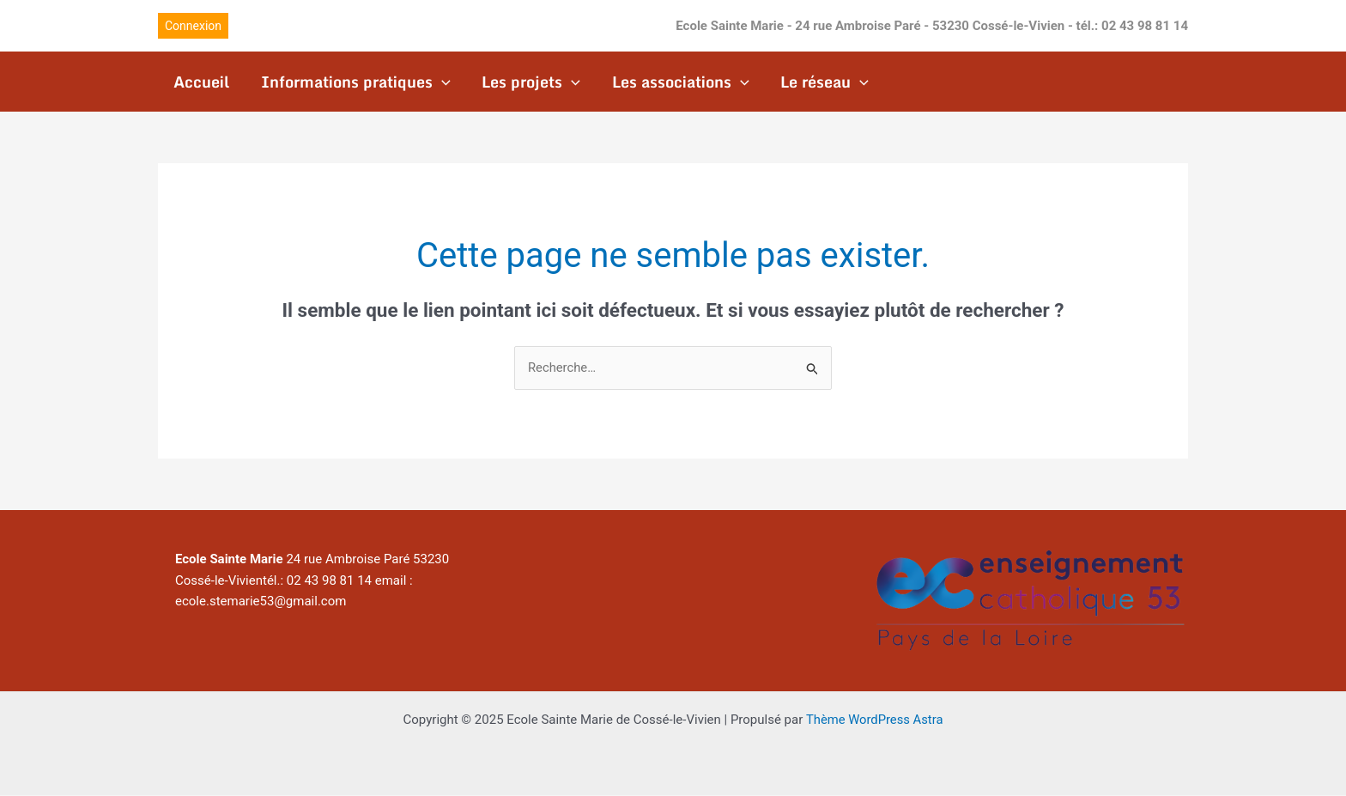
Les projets (530, 82)
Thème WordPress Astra (874, 720)
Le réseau (822, 82)
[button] (193, 26)
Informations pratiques (355, 82)
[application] (441, 82)
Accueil (201, 81)
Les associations (679, 82)
